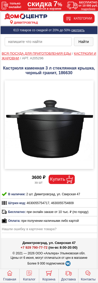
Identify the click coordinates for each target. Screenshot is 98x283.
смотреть (78, 30)
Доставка (68, 275)
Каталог (29, 275)
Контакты (88, 275)
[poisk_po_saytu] (38, 41)
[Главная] (25, 16)
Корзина (48, 275)
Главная (9, 275)
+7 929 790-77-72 (34, 247)
